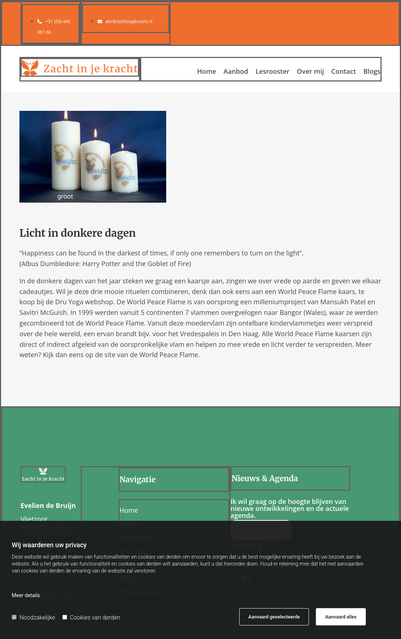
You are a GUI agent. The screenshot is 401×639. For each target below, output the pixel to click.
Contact (343, 72)
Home (206, 72)
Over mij (310, 72)
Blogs (371, 72)
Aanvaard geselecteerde (274, 617)
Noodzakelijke (33, 617)
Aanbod (235, 72)
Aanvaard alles (341, 617)
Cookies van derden (91, 617)
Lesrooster (272, 72)
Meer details (26, 595)
